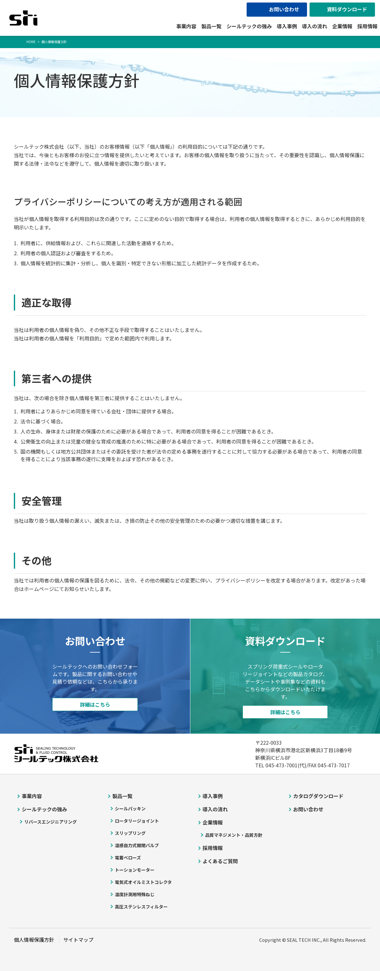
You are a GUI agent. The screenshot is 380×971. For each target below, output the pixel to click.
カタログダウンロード (318, 796)
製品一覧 (211, 26)
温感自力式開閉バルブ (137, 845)
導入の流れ (314, 26)
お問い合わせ (284, 9)
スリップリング (130, 833)
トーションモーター (134, 870)
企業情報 (342, 26)
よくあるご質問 (220, 861)
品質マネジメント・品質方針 (233, 835)
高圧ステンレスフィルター (141, 906)
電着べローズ (128, 857)
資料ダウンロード (347, 9)
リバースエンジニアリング (50, 822)
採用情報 (367, 26)
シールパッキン (130, 808)
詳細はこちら (95, 704)
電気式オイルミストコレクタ (143, 882)
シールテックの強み (249, 26)
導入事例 (287, 26)
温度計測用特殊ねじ (134, 894)
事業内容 (186, 26)
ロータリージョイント (137, 821)
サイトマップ (78, 939)
